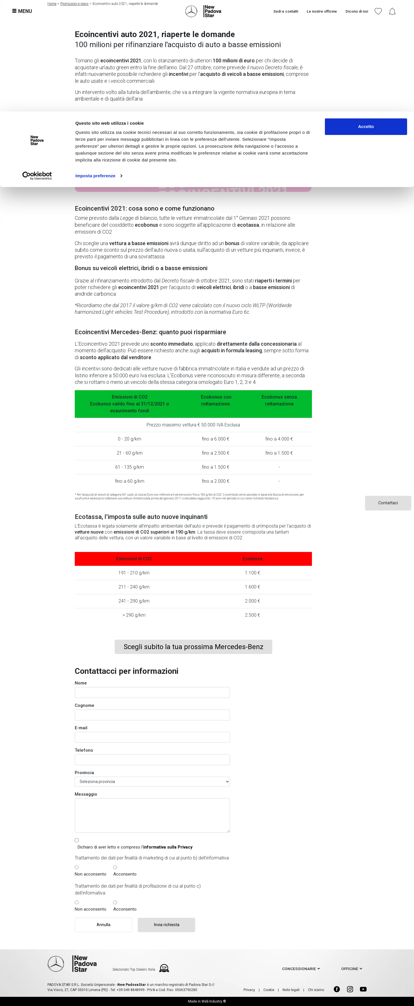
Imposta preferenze (95, 64)
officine (349, 968)
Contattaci (388, 503)
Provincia (84, 772)
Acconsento (125, 874)
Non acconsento (90, 874)
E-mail (81, 727)
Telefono (84, 750)
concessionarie (299, 968)
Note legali (291, 990)
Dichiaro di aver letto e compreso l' (135, 847)
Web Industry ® (214, 1001)
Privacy (249, 990)
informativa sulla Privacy (168, 847)
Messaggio (86, 794)
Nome (81, 683)
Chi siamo (316, 990)
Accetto (366, 15)
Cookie (268, 990)
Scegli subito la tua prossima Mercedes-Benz (193, 647)
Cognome (84, 705)
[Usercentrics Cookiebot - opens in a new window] (37, 64)
